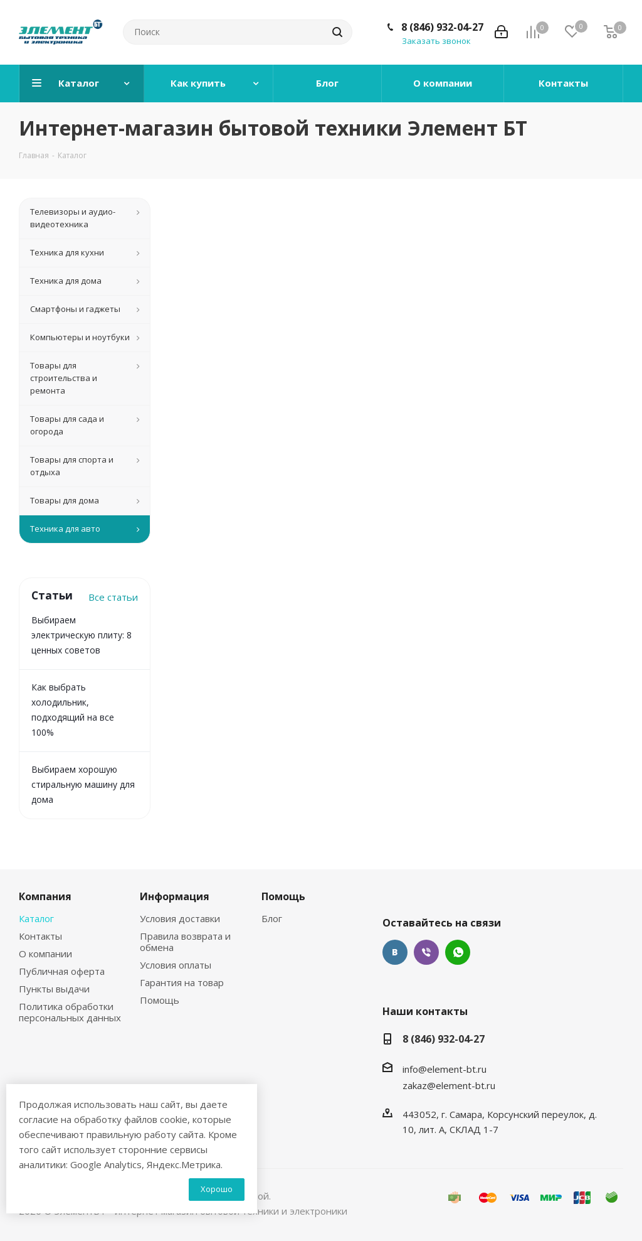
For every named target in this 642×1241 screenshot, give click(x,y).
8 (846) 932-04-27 (442, 27)
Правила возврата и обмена (185, 942)
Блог (271, 918)
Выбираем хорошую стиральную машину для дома (83, 784)
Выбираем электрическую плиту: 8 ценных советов (81, 635)
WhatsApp (457, 952)
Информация (174, 896)
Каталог (36, 918)
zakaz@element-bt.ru (449, 1085)
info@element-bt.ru (445, 1069)
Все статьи (113, 597)
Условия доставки (180, 918)
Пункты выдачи (54, 988)
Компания (45, 896)
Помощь (159, 1000)
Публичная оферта (62, 971)
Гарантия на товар (182, 982)
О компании (45, 953)
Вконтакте (395, 952)
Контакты (40, 936)
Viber (426, 952)
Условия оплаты (175, 965)
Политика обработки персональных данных (70, 1012)
